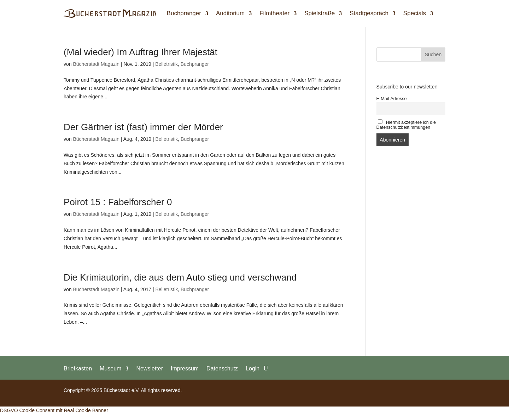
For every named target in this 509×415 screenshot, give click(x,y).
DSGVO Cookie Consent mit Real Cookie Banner (54, 410)
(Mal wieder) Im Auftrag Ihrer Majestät (140, 52)
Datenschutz (222, 368)
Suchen (433, 54)
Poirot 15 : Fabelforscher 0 (118, 202)
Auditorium (230, 13)
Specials (414, 13)
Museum (110, 368)
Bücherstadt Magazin (96, 64)
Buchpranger (184, 13)
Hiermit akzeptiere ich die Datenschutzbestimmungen (406, 124)
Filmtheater (274, 13)
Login (252, 368)
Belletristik (166, 64)
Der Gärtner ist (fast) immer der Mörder (143, 127)
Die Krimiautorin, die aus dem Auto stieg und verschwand (180, 277)
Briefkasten (78, 368)
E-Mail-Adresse (391, 98)
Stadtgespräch (369, 13)
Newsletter (149, 368)
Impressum (185, 368)
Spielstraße (319, 13)
